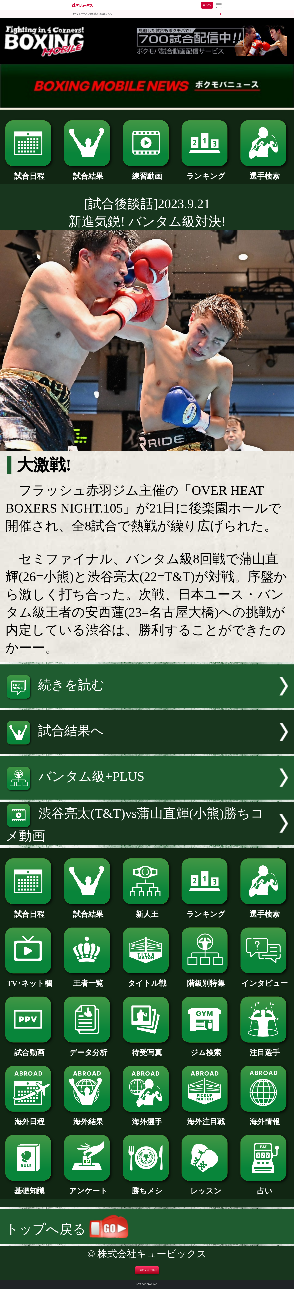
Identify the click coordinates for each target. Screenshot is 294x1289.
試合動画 (29, 1049)
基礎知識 (29, 1187)
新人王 (147, 910)
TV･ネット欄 (29, 980)
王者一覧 (88, 979)
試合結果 (88, 172)
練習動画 (147, 172)
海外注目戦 (205, 1118)
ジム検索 (205, 1049)
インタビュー (264, 979)
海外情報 (264, 1118)
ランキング (205, 172)
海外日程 (29, 1118)
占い (264, 1187)
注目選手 (264, 1049)
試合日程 (29, 172)
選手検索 (264, 172)
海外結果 (88, 1118)
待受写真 (147, 1049)
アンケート (88, 1187)
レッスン (205, 1187)
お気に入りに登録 (147, 1270)
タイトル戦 (147, 979)
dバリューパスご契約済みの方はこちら (92, 13)
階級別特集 (205, 979)
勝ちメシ (147, 1187)
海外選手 (147, 1118)
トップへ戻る (67, 1229)
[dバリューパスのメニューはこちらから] (218, 5)
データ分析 (88, 1049)
